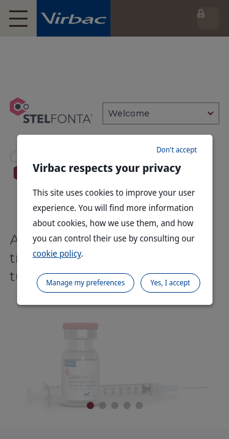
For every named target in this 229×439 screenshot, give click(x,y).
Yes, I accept (170, 282)
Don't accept (176, 150)
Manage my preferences (85, 282)
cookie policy (57, 253)
